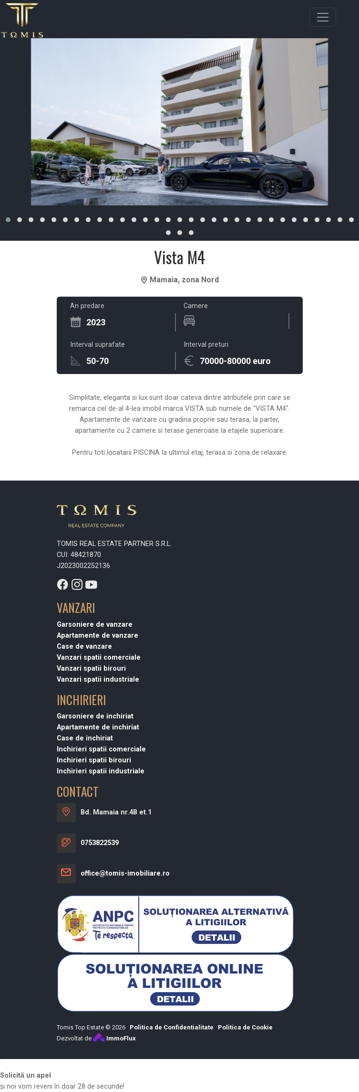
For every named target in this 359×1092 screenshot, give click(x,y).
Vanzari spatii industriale (98, 942)
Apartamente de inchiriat (98, 990)
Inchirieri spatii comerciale (101, 1012)
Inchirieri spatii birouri (94, 1023)
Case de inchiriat (85, 1001)
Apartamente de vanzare (97, 898)
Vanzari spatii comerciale (99, 920)
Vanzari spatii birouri (91, 931)
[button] (8, 220)
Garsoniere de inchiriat (95, 979)
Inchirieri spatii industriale (100, 1034)
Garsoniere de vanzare (95, 887)
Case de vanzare (84, 909)
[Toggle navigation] (322, 17)
